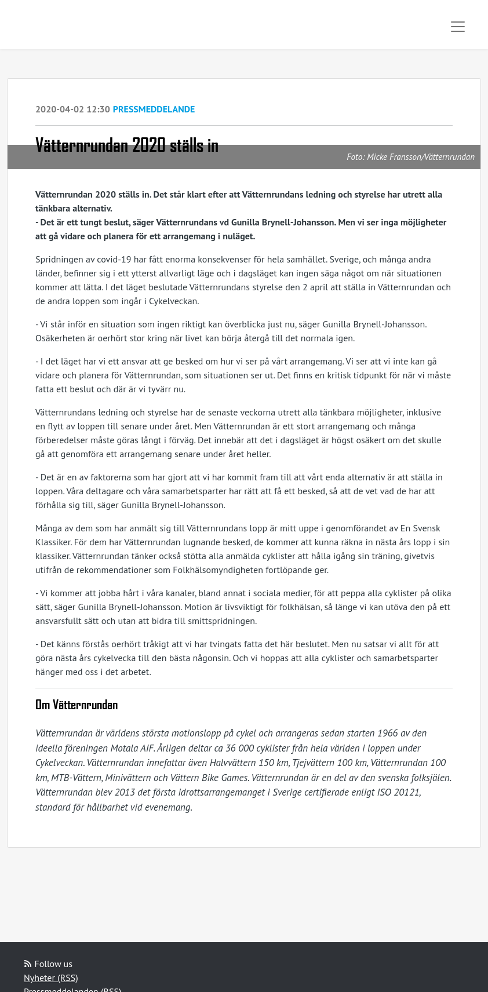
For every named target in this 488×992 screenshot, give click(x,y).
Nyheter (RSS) (51, 977)
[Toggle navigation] (458, 27)
